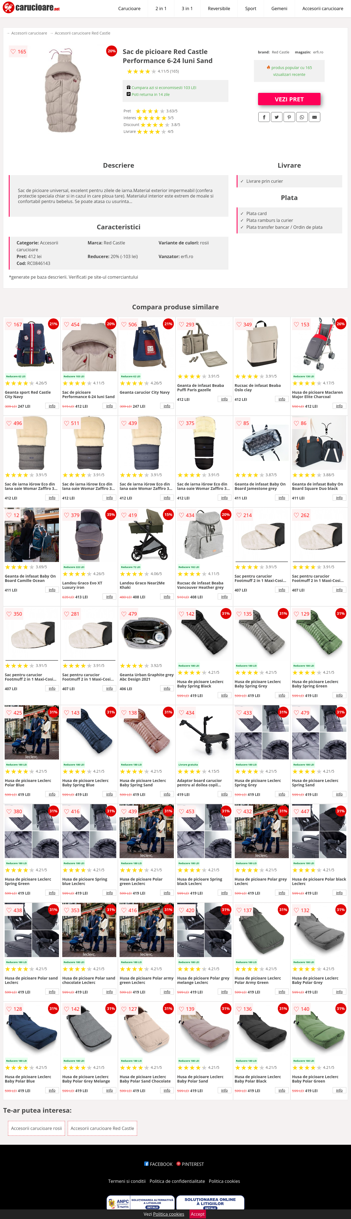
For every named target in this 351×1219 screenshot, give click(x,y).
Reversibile (219, 8)
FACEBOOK (158, 1164)
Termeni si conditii (127, 1181)
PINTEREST (190, 1164)
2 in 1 (160, 8)
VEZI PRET (289, 99)
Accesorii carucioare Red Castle (82, 33)
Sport (250, 8)
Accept (198, 1214)
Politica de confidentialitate (177, 1181)
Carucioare (129, 8)
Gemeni (279, 8)
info (52, 405)
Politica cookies (224, 1181)
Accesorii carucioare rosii (36, 1128)
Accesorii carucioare (322, 8)
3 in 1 (187, 8)
